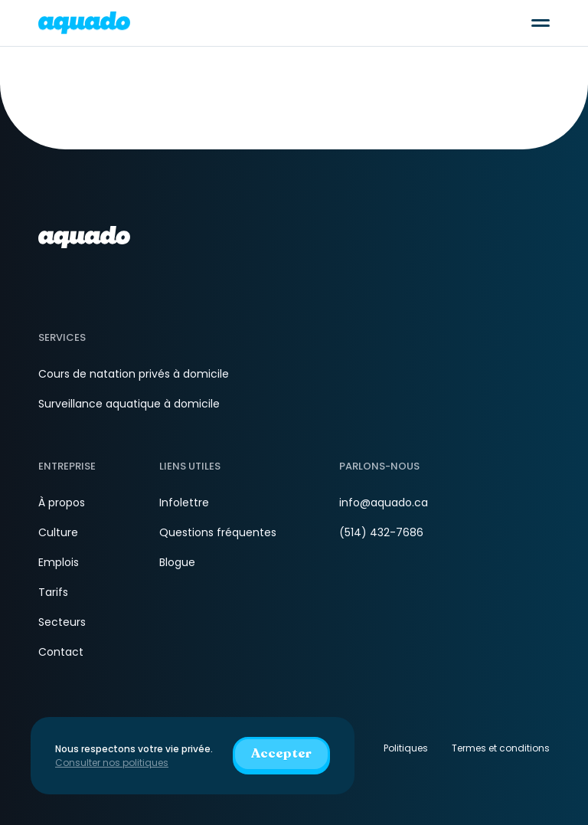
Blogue (177, 562)
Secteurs (62, 622)
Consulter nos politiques (111, 762)
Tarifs (53, 592)
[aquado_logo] (84, 22)
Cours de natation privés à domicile (133, 373)
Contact (60, 652)
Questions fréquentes (217, 532)
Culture (58, 532)
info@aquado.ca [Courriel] (383, 502)
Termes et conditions (501, 748)
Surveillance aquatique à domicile (129, 403)
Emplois (58, 562)
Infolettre (184, 502)
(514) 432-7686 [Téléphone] (381, 532)
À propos (61, 502)
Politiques (406, 748)
